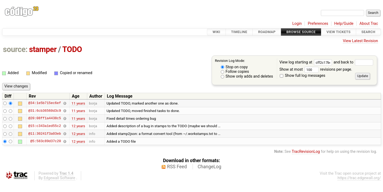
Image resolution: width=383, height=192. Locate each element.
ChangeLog (209, 166)
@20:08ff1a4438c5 (44, 118)
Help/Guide (343, 23)
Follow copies (235, 71)
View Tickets (339, 32)
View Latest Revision (360, 41)
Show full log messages (302, 75)
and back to (353, 62)
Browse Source (301, 32)
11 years (78, 103)
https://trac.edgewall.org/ (359, 178)
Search (368, 32)
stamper (43, 49)
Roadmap (267, 32)
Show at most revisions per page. (315, 69)
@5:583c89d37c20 (45, 141)
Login (297, 23)
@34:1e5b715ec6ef (44, 103)
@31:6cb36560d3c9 (44, 110)
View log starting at (306, 62)
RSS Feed (177, 166)
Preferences (318, 23)
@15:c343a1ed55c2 (44, 125)
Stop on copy (234, 67)
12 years (78, 126)
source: (15, 49)
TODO (72, 49)
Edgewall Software (59, 178)
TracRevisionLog (306, 151)
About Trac (369, 23)
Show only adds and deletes (247, 76)
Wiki (216, 32)
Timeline (239, 32)
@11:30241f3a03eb (44, 133)
